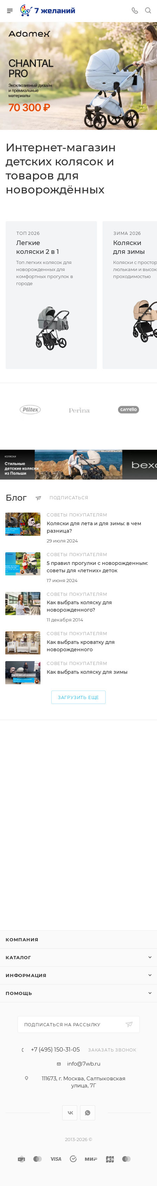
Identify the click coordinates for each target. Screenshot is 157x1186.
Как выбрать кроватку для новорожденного (81, 646)
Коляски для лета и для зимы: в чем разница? (94, 527)
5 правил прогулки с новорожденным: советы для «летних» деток (97, 567)
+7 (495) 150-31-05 (55, 1050)
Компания (22, 939)
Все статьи (149, 498)
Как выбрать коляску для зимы (87, 672)
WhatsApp (87, 1112)
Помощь (19, 993)
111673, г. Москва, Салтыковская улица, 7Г (83, 1082)
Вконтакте (69, 1112)
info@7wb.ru (83, 1063)
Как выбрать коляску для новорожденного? (79, 606)
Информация (26, 975)
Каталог (18, 957)
